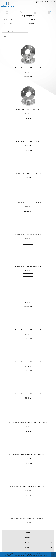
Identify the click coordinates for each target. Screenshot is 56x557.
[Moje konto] (35, 12)
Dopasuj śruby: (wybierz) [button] (9, 19)
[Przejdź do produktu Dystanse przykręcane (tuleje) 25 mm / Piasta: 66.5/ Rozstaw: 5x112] (28, 477)
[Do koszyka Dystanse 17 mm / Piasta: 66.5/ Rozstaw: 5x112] (28, 211)
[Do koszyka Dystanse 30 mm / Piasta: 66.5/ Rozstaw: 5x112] (28, 370)
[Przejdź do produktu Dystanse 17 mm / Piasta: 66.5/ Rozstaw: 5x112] (28, 164)
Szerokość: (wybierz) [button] (8, 27)
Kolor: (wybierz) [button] (33, 27)
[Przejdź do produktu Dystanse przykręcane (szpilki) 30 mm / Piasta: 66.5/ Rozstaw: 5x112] (28, 445)
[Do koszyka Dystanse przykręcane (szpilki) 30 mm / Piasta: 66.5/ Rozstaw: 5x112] (28, 463)
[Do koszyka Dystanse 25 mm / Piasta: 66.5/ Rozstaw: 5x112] (28, 306)
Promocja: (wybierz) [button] (8, 31)
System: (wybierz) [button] (33, 19)
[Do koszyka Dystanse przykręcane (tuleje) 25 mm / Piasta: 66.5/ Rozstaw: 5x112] (28, 495)
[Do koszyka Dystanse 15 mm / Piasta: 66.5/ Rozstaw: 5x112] (28, 118)
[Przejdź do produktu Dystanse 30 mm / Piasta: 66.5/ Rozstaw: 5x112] (28, 353)
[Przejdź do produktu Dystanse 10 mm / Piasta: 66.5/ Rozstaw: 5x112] (28, 54)
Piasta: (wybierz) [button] (33, 23)
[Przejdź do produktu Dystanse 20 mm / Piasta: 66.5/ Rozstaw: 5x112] (28, 225)
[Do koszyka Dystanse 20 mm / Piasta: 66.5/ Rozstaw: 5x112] (28, 243)
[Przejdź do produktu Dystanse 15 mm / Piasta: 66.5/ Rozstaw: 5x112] (28, 96)
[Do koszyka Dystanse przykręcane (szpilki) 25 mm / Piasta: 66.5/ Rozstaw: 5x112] (28, 431)
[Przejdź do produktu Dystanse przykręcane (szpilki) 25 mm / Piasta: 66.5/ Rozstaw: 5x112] (28, 413)
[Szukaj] (21, 12)
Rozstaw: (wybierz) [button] (7, 23)
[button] (7, 12)
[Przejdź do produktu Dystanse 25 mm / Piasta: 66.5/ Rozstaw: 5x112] (28, 289)
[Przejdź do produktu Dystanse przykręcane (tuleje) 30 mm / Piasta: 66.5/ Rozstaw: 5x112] (28, 509)
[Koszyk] (49, 12)
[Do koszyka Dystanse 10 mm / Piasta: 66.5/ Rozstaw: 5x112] (28, 76)
